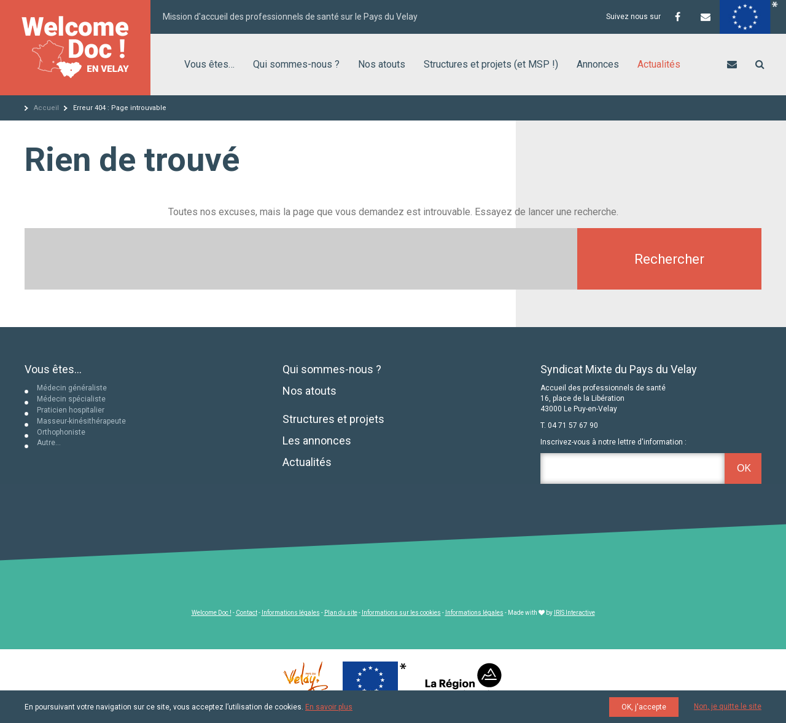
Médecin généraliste (72, 388)
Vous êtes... (53, 369)
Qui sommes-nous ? (296, 64)
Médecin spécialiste (71, 399)
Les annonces (316, 440)
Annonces (598, 64)
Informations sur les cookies (401, 612)
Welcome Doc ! (212, 612)
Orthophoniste (61, 432)
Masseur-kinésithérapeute (81, 421)
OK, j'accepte (643, 707)
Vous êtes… (209, 64)
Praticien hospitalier (70, 410)
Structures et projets (333, 419)
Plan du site (340, 612)
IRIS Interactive (574, 612)
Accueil (46, 108)
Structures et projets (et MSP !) (491, 64)
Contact (246, 612)
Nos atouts (381, 64)
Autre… (49, 442)
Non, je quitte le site (727, 706)
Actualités (658, 64)
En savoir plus (328, 707)
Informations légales (291, 612)
